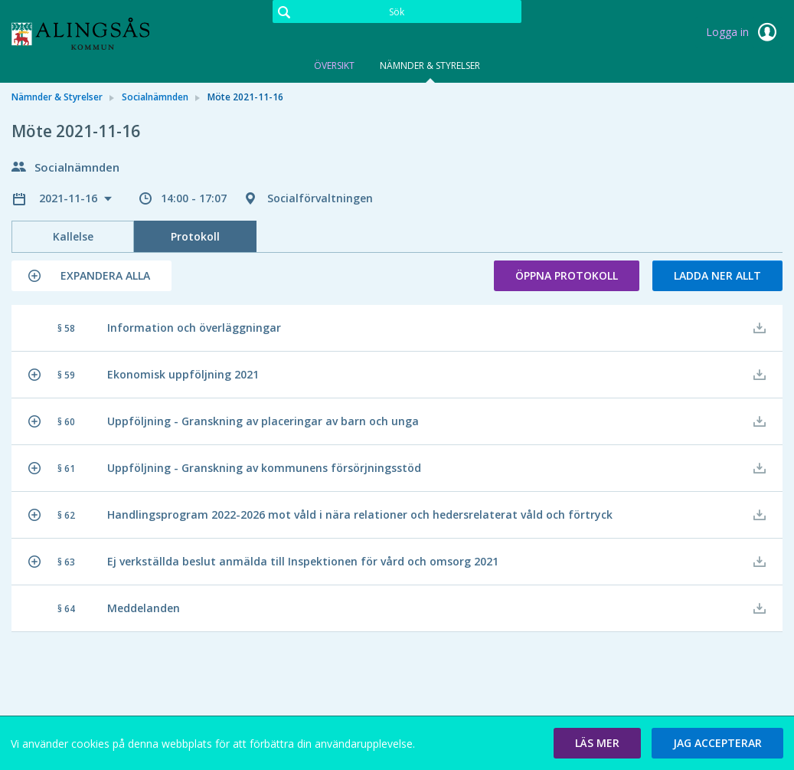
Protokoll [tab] (195, 236)
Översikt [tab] (334, 65)
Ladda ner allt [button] (717, 275)
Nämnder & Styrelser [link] (57, 96)
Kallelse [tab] (73, 236)
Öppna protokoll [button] (566, 275)
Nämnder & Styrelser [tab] (430, 65)
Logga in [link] (744, 32)
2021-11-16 (69, 198)
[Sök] (397, 11)
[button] (91, 275)
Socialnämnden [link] (155, 96)
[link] (88, 33)
